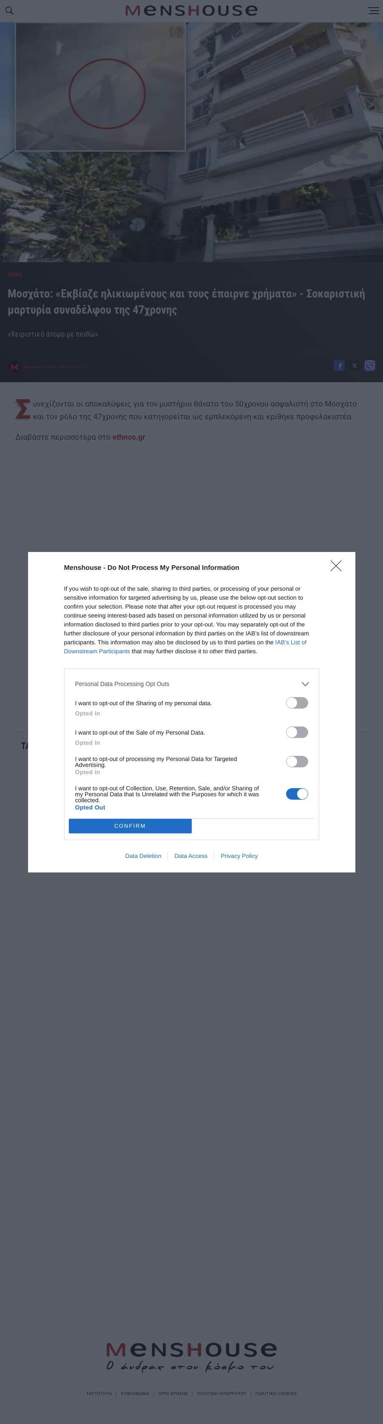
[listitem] (191, 684)
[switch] (297, 703)
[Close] (339, 568)
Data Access (190, 855)
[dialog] (191, 712)
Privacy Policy (239, 855)
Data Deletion (143, 855)
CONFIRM (130, 826)
